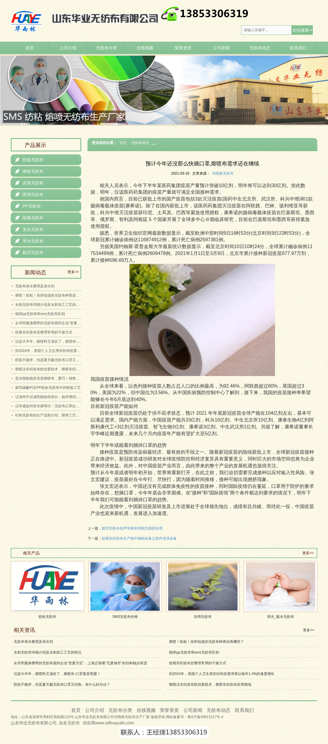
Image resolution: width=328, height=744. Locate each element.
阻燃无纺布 (29, 217)
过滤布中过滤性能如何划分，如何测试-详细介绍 (48, 397)
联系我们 (298, 48)
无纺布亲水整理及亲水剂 (34, 286)
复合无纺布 (29, 229)
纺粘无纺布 (29, 159)
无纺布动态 (259, 48)
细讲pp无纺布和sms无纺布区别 (40, 314)
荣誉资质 (183, 48)
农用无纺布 (29, 183)
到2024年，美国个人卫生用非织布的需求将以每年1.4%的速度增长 (48, 351)
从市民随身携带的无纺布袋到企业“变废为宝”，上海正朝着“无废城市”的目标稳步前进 (48, 323)
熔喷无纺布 (29, 171)
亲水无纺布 (29, 241)
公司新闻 (221, 48)
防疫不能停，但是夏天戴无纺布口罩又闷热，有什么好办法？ (48, 360)
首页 (30, 48)
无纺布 (73, 722)
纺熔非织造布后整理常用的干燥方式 (43, 332)
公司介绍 (68, 48)
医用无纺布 (29, 194)
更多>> (73, 272)
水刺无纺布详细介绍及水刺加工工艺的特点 (48, 305)
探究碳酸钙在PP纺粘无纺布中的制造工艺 (48, 388)
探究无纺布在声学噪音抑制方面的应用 (132, 528)
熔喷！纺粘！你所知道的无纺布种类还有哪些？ (48, 295)
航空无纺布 (29, 252)
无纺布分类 (106, 48)
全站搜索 (300, 30)
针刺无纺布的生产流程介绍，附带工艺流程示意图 (48, 415)
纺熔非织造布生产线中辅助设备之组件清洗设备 (139, 538)
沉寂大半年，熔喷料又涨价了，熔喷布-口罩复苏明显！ (48, 341)
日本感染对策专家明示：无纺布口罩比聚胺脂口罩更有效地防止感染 (48, 406)
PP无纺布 (28, 206)
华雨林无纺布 (223, 173)
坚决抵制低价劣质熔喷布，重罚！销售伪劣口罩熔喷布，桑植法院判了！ (48, 378)
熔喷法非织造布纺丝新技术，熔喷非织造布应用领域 (48, 369)
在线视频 (145, 48)
